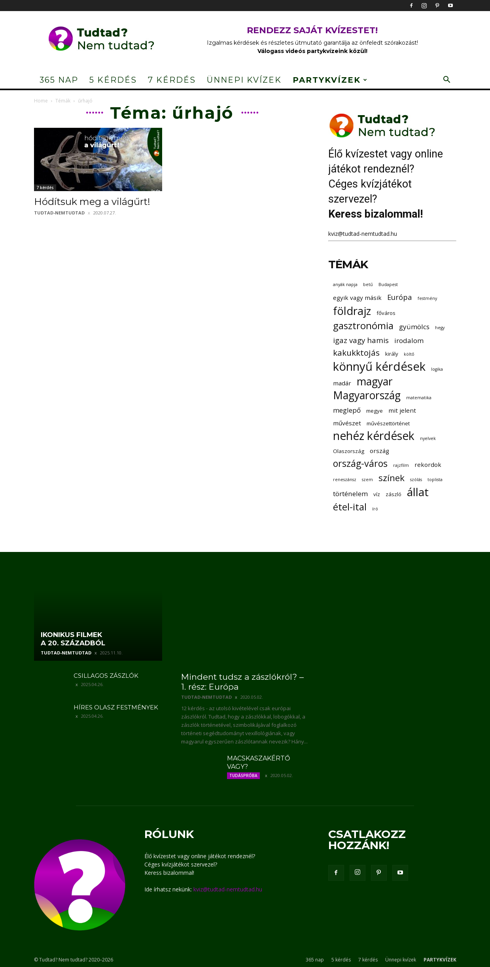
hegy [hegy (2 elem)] (440, 327)
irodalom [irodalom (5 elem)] (409, 340)
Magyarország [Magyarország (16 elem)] (367, 395)
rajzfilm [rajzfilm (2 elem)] (401, 465)
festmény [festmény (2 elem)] (427, 298)
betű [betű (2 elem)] (368, 284)
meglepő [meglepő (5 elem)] (347, 410)
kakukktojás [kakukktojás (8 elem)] (356, 353)
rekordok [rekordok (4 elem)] (427, 464)
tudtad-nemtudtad (59, 213)
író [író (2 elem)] (375, 509)
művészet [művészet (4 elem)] (347, 423)
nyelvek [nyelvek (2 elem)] (428, 438)
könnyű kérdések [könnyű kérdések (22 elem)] (379, 366)
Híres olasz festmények (116, 707)
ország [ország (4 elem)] (379, 451)
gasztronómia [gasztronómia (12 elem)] (363, 325)
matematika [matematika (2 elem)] (418, 397)
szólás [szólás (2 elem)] (416, 479)
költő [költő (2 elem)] (409, 354)
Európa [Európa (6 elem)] (399, 297)
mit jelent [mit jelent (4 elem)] (402, 410)
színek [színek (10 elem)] (391, 478)
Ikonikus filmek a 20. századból (73, 639)
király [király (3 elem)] (391, 353)
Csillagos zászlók (106, 675)
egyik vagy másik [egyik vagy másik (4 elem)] (357, 297)
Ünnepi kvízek (244, 80)
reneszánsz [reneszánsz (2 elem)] (344, 479)
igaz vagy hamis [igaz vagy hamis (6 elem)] (361, 340)
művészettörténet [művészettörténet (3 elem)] (388, 423)
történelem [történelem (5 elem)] (350, 493)
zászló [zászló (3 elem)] (393, 494)
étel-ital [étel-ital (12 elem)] (350, 506)
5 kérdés (113, 80)
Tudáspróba (243, 775)
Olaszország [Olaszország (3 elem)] (348, 451)
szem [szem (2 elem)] (367, 479)
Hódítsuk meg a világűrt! (92, 201)
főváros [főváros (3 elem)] (385, 313)
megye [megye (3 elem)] (374, 410)
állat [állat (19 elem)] (418, 492)
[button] (446, 80)
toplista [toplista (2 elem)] (435, 479)
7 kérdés (172, 80)
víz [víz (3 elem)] (376, 494)
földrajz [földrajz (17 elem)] (352, 311)
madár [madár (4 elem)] (342, 383)
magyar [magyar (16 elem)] (375, 381)
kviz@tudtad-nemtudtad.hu (362, 233)
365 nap (59, 80)
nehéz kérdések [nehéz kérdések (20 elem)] (373, 436)
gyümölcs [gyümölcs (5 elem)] (414, 326)
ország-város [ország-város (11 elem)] (360, 463)
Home (41, 100)
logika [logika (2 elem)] (437, 369)
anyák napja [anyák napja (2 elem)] (345, 284)
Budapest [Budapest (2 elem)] (388, 284)
